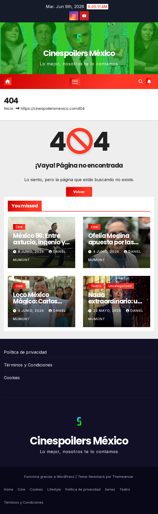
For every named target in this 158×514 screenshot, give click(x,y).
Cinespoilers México (79, 53)
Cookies (12, 377)
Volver (79, 192)
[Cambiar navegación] (75, 81)
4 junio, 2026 (106, 251)
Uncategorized (119, 286)
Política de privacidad (25, 352)
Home (8, 489)
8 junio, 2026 (31, 251)
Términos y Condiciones (28, 364)
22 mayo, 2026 (107, 311)
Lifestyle (54, 489)
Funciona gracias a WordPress (49, 476)
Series (110, 489)
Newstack (97, 476)
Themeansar (122, 476)
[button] (140, 81)
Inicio (8, 108)
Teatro (96, 286)
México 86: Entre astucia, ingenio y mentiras (39, 242)
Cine (19, 227)
